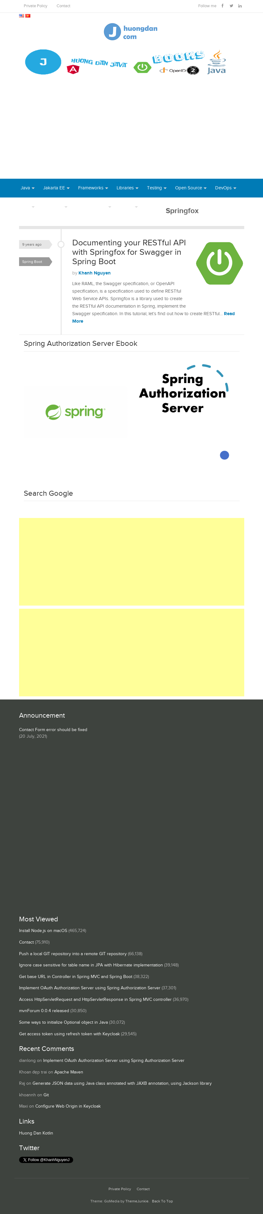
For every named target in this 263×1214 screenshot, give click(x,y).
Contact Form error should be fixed (53, 729)
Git (46, 1095)
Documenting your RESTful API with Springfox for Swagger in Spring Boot (129, 252)
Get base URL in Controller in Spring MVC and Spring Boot (75, 976)
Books (152, 206)
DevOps (223, 188)
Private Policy (35, 6)
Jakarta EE (54, 188)
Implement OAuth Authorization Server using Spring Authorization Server (89, 988)
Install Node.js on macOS (43, 930)
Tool (25, 206)
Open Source (188, 188)
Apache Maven (68, 1072)
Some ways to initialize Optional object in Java (63, 1022)
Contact (63, 6)
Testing (154, 188)
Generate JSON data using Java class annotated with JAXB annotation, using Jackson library (122, 1083)
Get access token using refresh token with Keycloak (69, 1034)
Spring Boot (32, 261)
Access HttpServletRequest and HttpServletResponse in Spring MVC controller (95, 999)
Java (25, 188)
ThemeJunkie (137, 1201)
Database (53, 206)
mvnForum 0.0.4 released (44, 1010)
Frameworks (91, 188)
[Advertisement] (131, 132)
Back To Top (162, 1201)
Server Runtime (91, 206)
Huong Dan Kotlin (36, 1133)
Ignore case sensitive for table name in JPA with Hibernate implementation (91, 965)
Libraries (125, 188)
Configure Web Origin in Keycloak (68, 1106)
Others (126, 206)
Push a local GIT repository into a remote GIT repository (73, 953)
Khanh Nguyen (94, 273)
